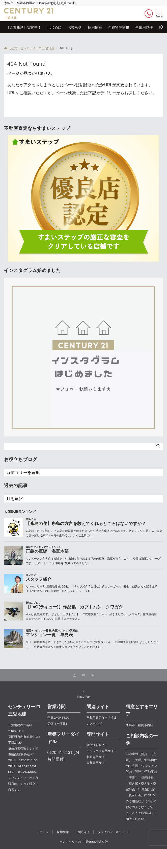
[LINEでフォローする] (83, 675)
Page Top (83, 694)
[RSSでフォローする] (92, 675)
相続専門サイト (97, 757)
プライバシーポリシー (113, 832)
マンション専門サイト (102, 750)
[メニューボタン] (159, 13)
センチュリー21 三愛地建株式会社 (83, 841)
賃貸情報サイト (97, 745)
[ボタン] (149, 13)
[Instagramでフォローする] (74, 675)
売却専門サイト (97, 762)
